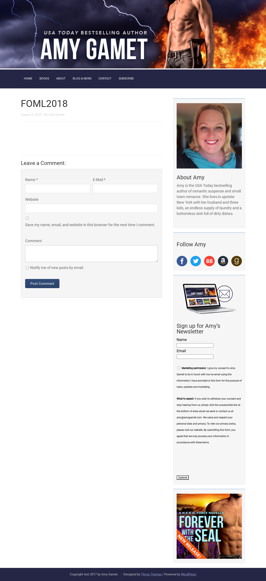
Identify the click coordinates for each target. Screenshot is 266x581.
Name (182, 339)
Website (32, 199)
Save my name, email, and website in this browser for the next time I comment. (90, 225)
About (60, 78)
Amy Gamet (56, 114)
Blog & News (82, 78)
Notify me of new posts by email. (57, 267)
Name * (31, 179)
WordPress (188, 574)
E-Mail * (99, 179)
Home (28, 78)
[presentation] (208, 459)
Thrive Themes (151, 574)
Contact (105, 78)
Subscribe (126, 78)
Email (181, 351)
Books (44, 78)
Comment (33, 241)
